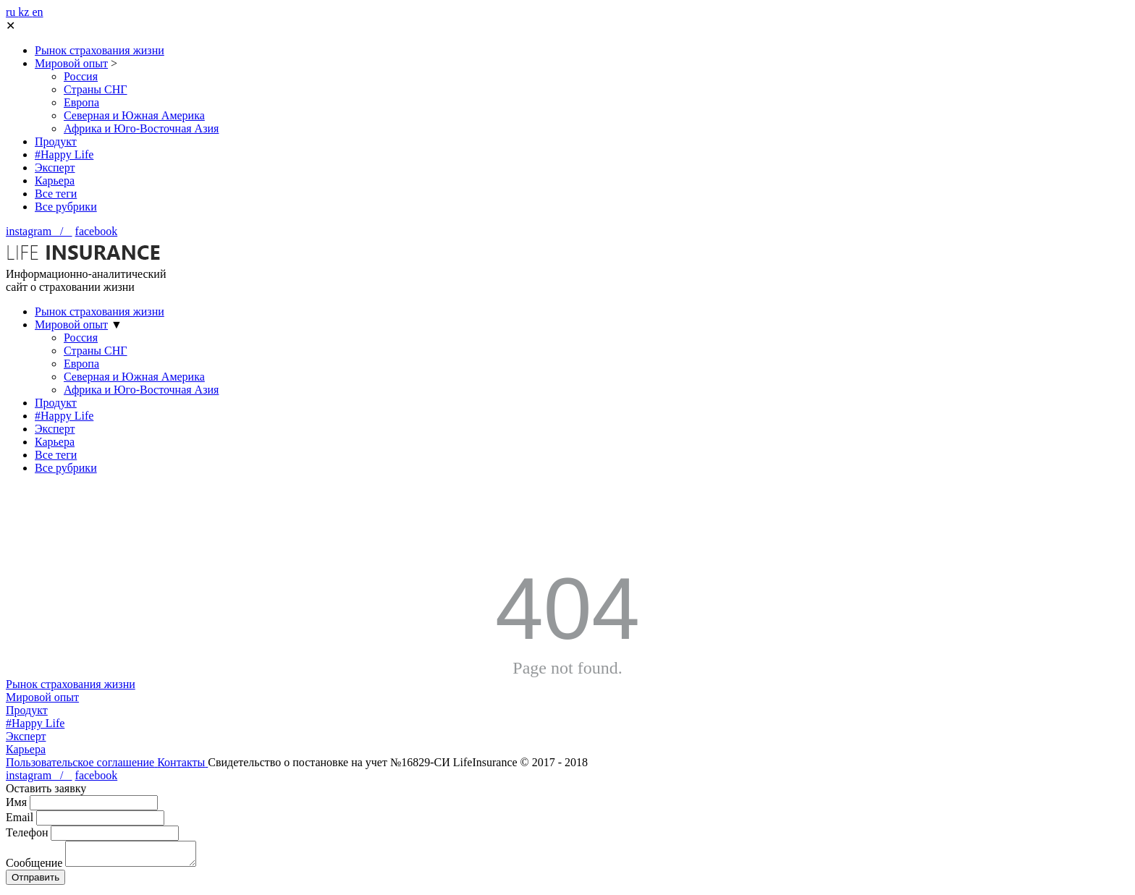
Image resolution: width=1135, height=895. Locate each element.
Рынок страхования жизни (99, 50)
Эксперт (55, 167)
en (37, 12)
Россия (81, 76)
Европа (81, 102)
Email (19, 817)
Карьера (55, 180)
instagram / (39, 231)
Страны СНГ (95, 89)
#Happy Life (64, 154)
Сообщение (34, 867)
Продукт (56, 141)
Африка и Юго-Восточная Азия (141, 128)
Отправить (35, 881)
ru (12, 12)
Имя (16, 802)
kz (25, 12)
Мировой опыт (71, 63)
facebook (96, 231)
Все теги (56, 193)
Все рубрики (66, 206)
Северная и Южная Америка (134, 115)
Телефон (27, 832)
